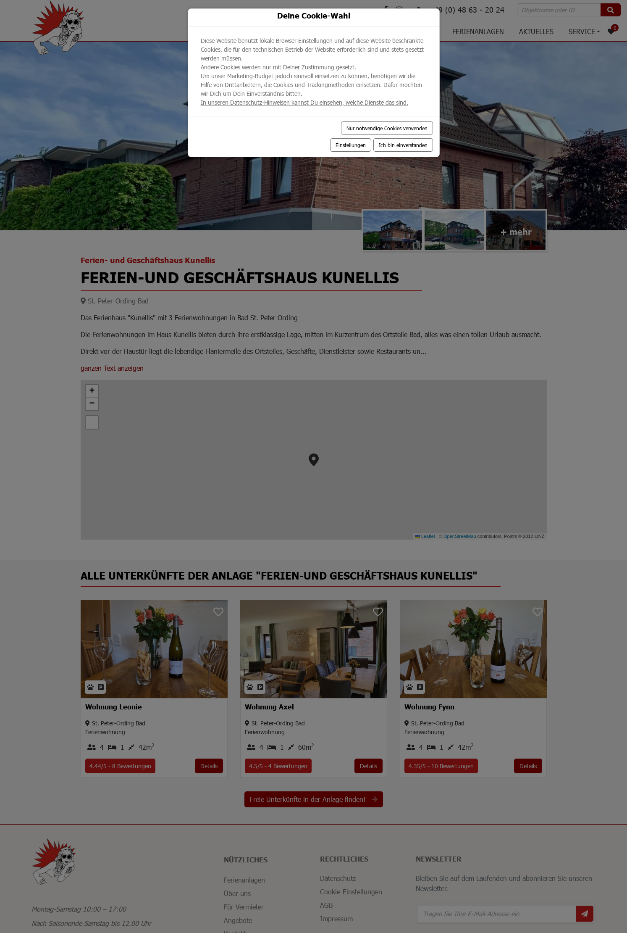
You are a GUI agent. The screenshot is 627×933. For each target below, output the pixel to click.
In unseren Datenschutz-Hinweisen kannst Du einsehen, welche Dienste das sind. (304, 102)
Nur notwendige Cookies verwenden (387, 128)
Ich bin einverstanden (403, 145)
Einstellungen (351, 145)
